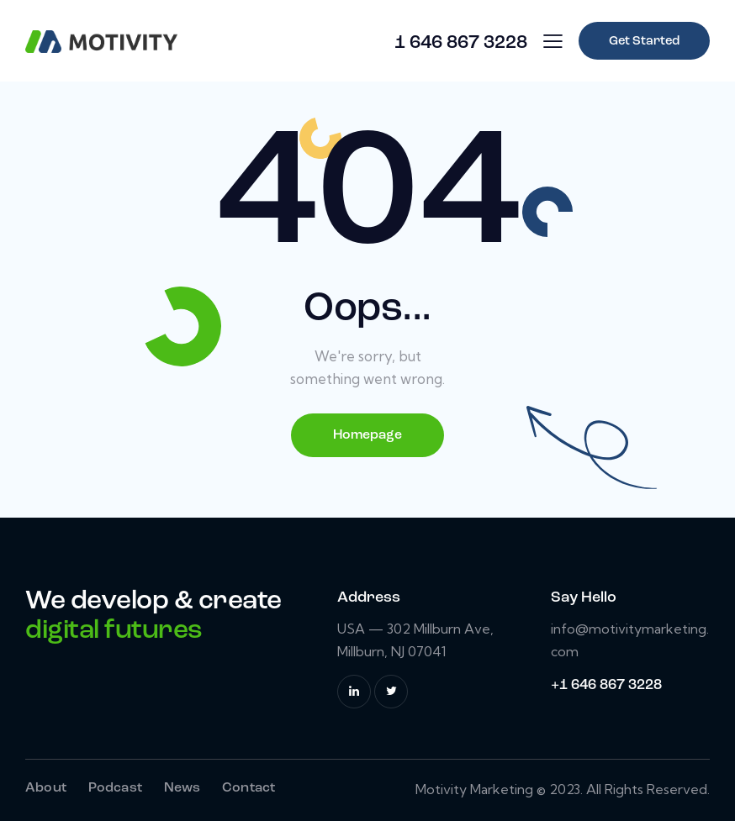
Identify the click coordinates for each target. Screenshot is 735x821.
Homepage (367, 435)
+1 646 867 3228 (606, 685)
